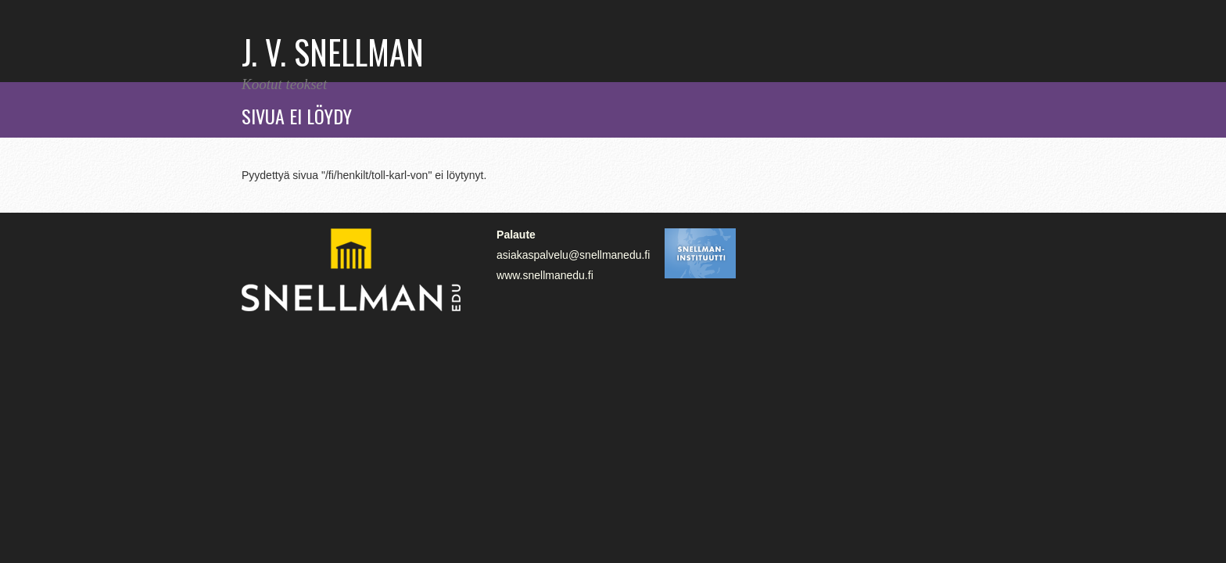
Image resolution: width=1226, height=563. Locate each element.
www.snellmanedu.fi (544, 275)
